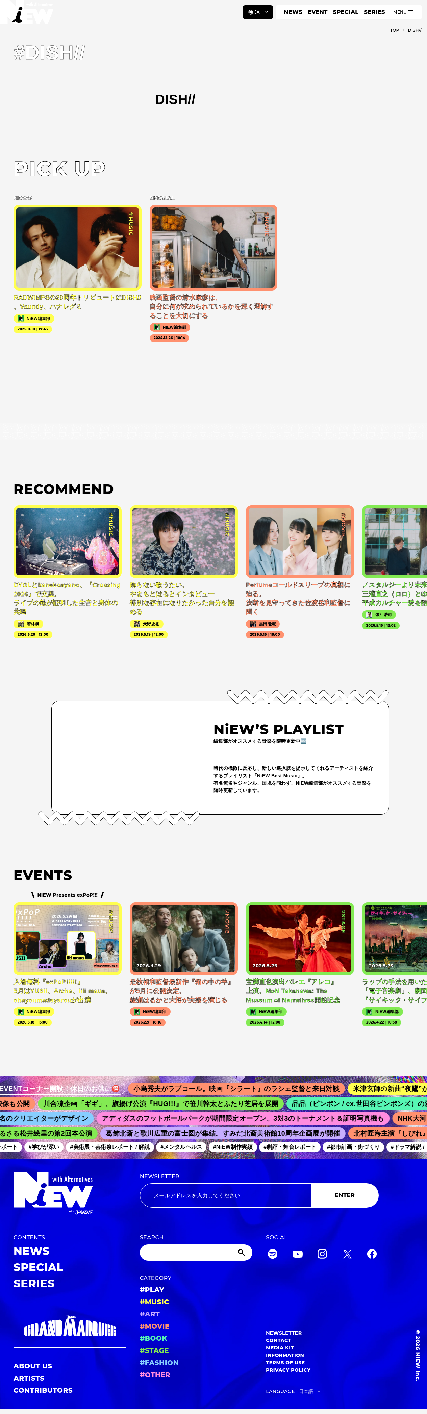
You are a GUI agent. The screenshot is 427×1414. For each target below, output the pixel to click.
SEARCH (152, 1237)
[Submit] (242, 1252)
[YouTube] (297, 1255)
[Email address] (225, 1195)
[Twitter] (347, 1255)
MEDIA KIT (280, 1348)
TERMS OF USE (285, 1363)
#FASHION (159, 1363)
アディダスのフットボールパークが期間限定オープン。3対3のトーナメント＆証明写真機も (248, 1118)
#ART (150, 1314)
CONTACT (278, 1340)
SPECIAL (346, 12)
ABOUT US (33, 1366)
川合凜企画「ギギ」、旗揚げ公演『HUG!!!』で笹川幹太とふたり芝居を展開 (167, 1103)
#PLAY (152, 1290)
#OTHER (155, 1375)
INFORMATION (285, 1355)
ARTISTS (29, 1378)
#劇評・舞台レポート (294, 1147)
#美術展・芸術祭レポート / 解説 (114, 1147)
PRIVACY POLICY (288, 1370)
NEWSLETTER (160, 1176)
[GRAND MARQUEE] (70, 1326)
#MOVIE (155, 1326)
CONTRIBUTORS (43, 1390)
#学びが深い (48, 1147)
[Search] (196, 1252)
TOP (394, 30)
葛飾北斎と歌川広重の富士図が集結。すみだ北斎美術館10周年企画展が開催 (227, 1133)
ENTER (345, 1195)
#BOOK (153, 1338)
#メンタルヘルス (185, 1147)
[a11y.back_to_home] (27, 14)
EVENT (318, 12)
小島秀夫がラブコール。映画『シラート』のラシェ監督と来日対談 (244, 1088)
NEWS (293, 12)
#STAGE (154, 1350)
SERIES (374, 12)
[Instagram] (322, 1255)
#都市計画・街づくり (357, 1147)
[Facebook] (372, 1255)
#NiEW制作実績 (237, 1147)
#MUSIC (154, 1302)
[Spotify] (272, 1255)
